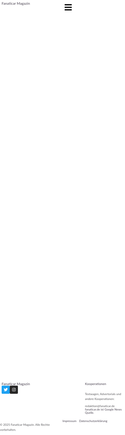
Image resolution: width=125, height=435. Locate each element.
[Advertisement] (31, 204)
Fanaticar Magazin (16, 3)
